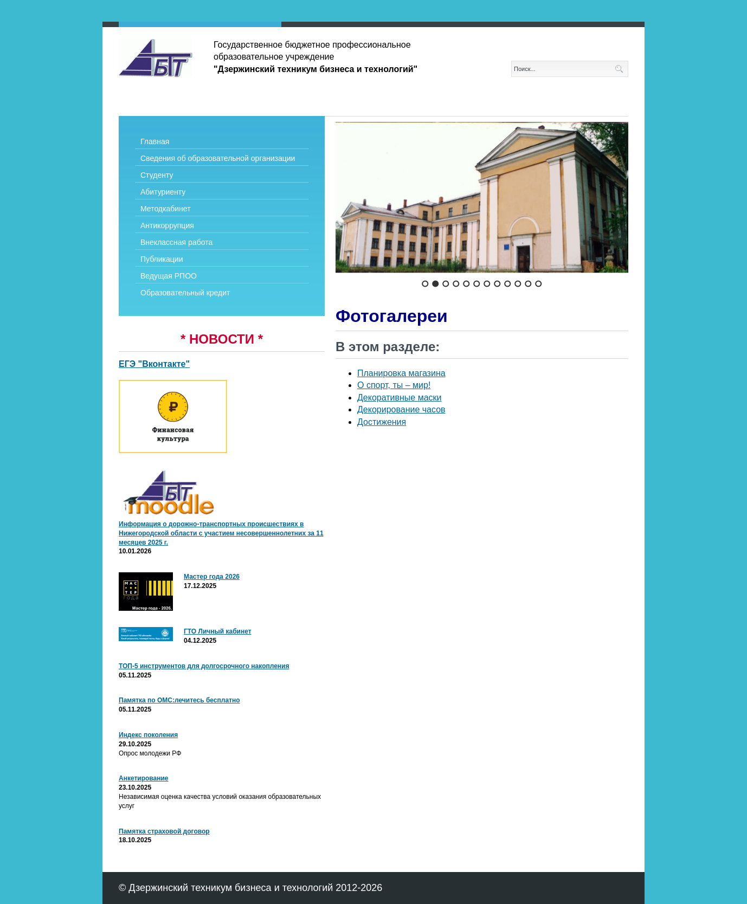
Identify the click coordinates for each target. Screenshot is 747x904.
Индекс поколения (148, 735)
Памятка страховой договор (164, 831)
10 (517, 283)
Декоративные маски (399, 397)
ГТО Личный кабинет (218, 631)
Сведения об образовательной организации (217, 158)
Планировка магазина (401, 373)
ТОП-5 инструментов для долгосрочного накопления (204, 666)
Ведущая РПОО (168, 276)
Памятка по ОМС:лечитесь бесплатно (179, 700)
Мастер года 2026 (212, 576)
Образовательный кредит (185, 292)
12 (538, 283)
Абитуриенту (162, 192)
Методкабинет (165, 208)
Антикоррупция (167, 225)
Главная (154, 141)
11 (528, 283)
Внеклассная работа (176, 242)
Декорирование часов (401, 409)
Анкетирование (144, 778)
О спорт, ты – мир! (393, 385)
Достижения (381, 422)
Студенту (156, 175)
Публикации (161, 259)
